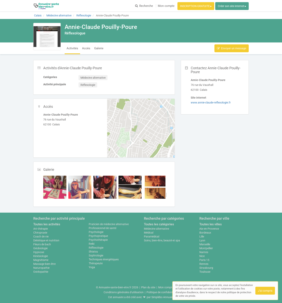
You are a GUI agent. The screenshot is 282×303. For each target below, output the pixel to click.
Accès (86, 48)
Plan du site (148, 287)
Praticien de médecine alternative (109, 224)
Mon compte (166, 6)
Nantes (203, 252)
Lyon (202, 240)
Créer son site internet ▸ (232, 6)
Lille (201, 236)
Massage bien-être (44, 263)
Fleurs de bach (42, 244)
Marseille (204, 244)
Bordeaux (205, 232)
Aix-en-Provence (209, 228)
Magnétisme (40, 260)
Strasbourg (206, 267)
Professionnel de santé (102, 228)
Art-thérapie (40, 228)
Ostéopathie (40, 271)
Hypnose (38, 252)
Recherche (144, 6)
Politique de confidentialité (162, 292)
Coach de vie (41, 236)
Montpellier (206, 248)
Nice (202, 256)
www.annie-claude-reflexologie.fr (211, 102)
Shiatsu (93, 251)
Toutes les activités (46, 224)
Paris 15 (204, 260)
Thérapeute (96, 263)
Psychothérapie (98, 239)
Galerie (98, 48)
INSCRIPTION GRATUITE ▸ (196, 6)
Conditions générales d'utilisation (124, 292)
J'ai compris (265, 290)
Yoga (92, 267)
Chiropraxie (40, 232)
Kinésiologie (40, 256)
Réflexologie (96, 247)
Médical (148, 232)
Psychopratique (98, 235)
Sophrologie (96, 255)
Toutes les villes (210, 224)
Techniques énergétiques (104, 259)
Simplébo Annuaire (162, 297)
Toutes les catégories (159, 224)
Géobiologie (40, 248)
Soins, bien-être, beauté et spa (162, 240)
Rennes (203, 263)
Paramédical (151, 236)
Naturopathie (41, 267)
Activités (72, 48)
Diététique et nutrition (46, 240)
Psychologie (96, 232)
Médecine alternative (156, 228)
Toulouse (204, 271)
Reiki (91, 243)
